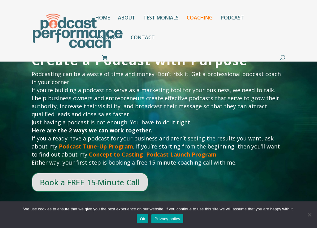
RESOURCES (109, 38)
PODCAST (232, 18)
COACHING (200, 18)
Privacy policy (167, 219)
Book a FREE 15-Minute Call (90, 182)
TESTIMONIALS (161, 18)
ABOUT (126, 18)
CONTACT (143, 38)
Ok (142, 219)
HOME (102, 18)
